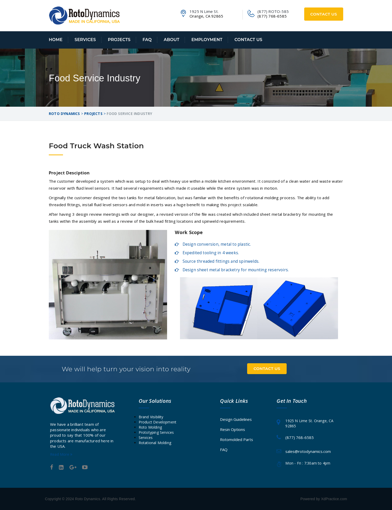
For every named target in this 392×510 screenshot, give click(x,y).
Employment (206, 39)
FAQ (147, 39)
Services (85, 39)
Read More (61, 454)
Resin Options (232, 429)
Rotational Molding (155, 442)
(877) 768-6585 (299, 437)
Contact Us (323, 14)
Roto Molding (150, 427)
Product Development (158, 422)
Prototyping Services (156, 432)
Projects (119, 39)
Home (55, 39)
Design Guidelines (236, 419)
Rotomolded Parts (236, 439)
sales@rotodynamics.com (308, 451)
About (171, 39)
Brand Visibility (151, 416)
